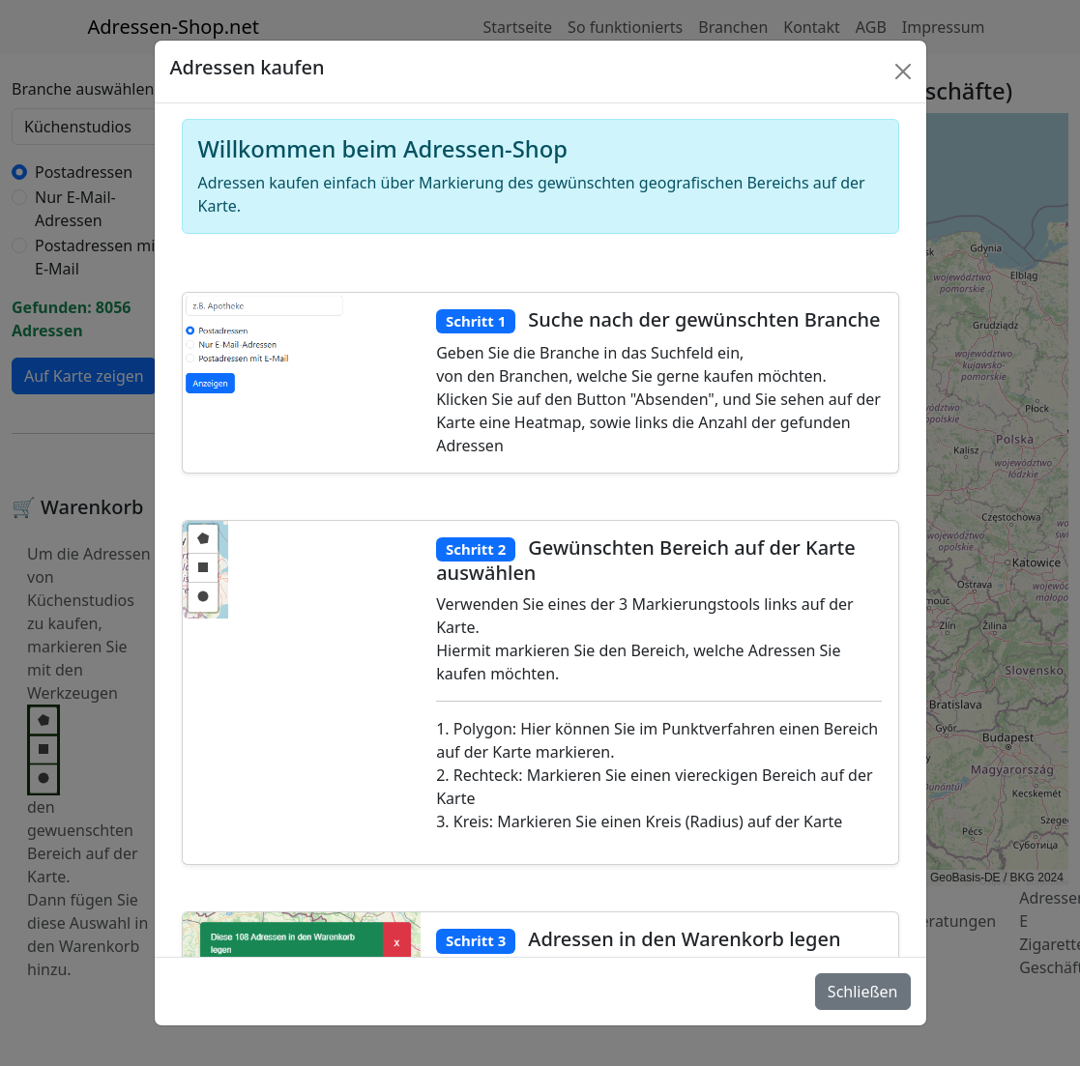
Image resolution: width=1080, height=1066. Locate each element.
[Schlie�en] (903, 71)
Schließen (863, 991)
